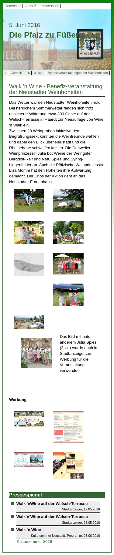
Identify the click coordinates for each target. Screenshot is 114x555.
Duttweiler (13, 6)
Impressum (50, 6)
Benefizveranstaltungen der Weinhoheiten (78, 73)
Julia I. (38, 73)
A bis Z (30, 6)
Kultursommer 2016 (34, 541)
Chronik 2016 (20, 73)
